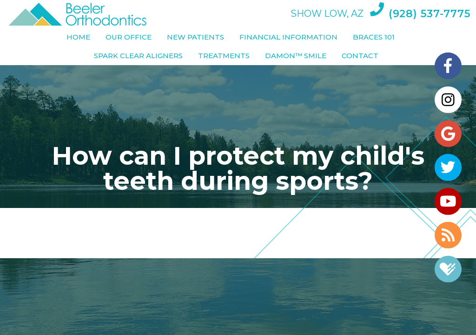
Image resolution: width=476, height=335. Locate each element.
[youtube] (448, 203)
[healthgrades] (448, 274)
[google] (448, 132)
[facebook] (448, 61)
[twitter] (448, 167)
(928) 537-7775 (420, 11)
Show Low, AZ (327, 14)
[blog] (448, 238)
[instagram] (448, 97)
